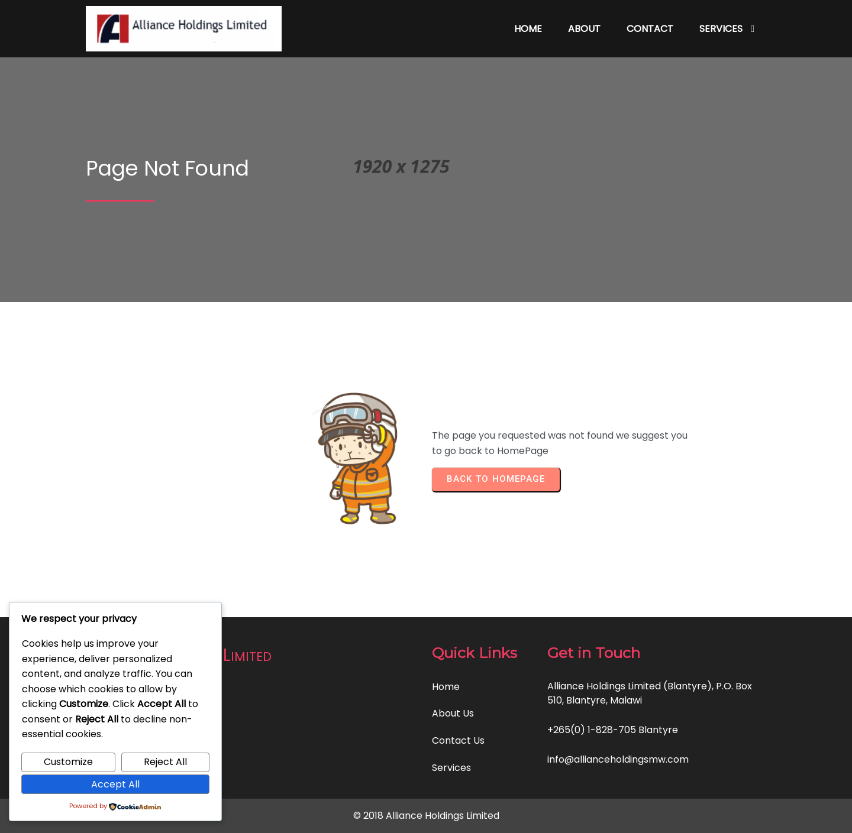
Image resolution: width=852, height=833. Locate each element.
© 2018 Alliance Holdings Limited (426, 815)
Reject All (165, 762)
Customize (68, 762)
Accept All (115, 784)
